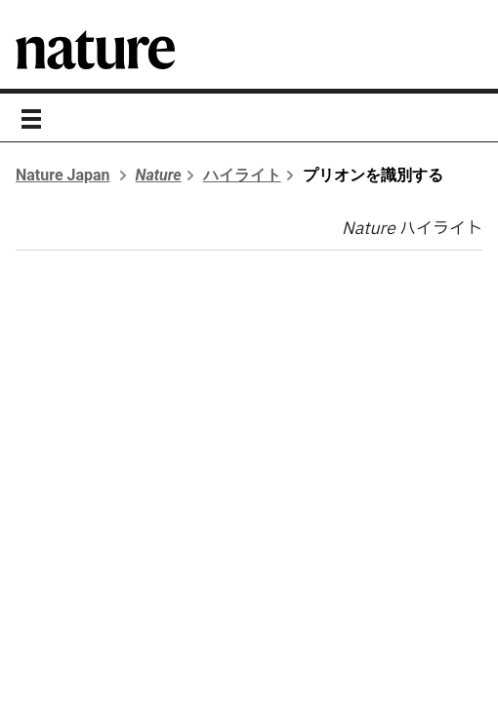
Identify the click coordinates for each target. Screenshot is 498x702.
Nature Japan (63, 175)
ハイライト (242, 175)
